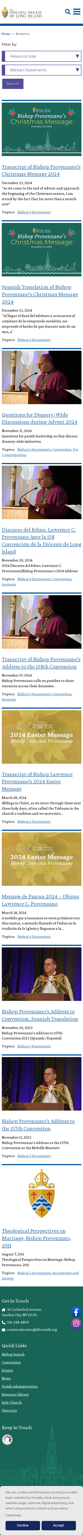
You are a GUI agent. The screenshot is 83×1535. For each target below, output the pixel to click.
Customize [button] (13, 1515)
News (6, 1378)
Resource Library (15, 1394)
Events (7, 1370)
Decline (23, 1525)
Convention (11, 1362)
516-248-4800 (15, 1322)
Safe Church (12, 1402)
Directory (9, 1410)
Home (6, 33)
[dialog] (41, 1510)
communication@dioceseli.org (29, 1329)
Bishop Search (13, 1354)
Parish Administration (20, 1386)
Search (12, 83)
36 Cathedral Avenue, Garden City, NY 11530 (22, 1312)
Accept (58, 1525)
